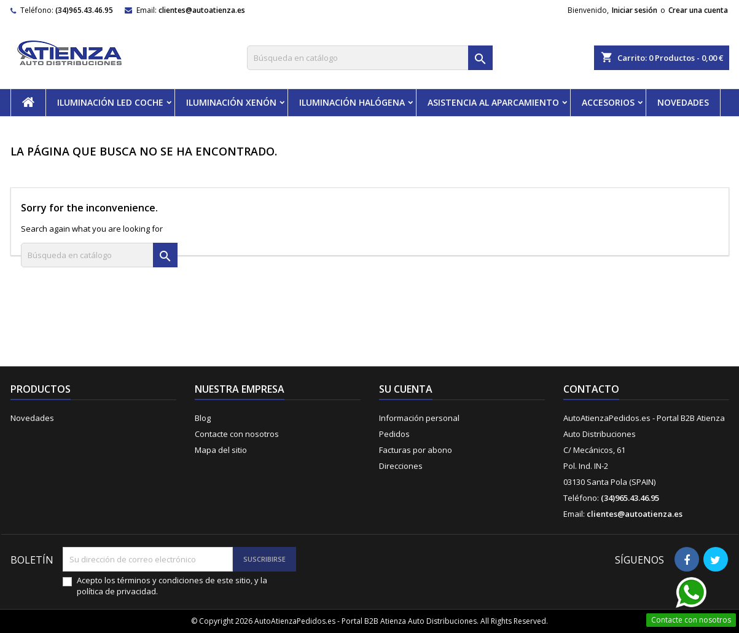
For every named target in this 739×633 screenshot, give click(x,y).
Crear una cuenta (698, 10)
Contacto (591, 389)
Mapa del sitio (221, 449)
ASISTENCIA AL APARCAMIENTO (493, 102)
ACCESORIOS (608, 102)
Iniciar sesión (634, 10)
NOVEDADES (683, 102)
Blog (203, 417)
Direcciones (401, 465)
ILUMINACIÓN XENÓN (231, 102)
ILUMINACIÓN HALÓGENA (352, 102)
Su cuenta (405, 389)
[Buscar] (370, 57)
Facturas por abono (415, 449)
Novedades (32, 417)
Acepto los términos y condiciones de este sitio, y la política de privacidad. (172, 586)
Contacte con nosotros (237, 433)
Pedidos (394, 433)
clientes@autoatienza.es (201, 10)
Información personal (419, 417)
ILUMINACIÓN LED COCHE (110, 102)
